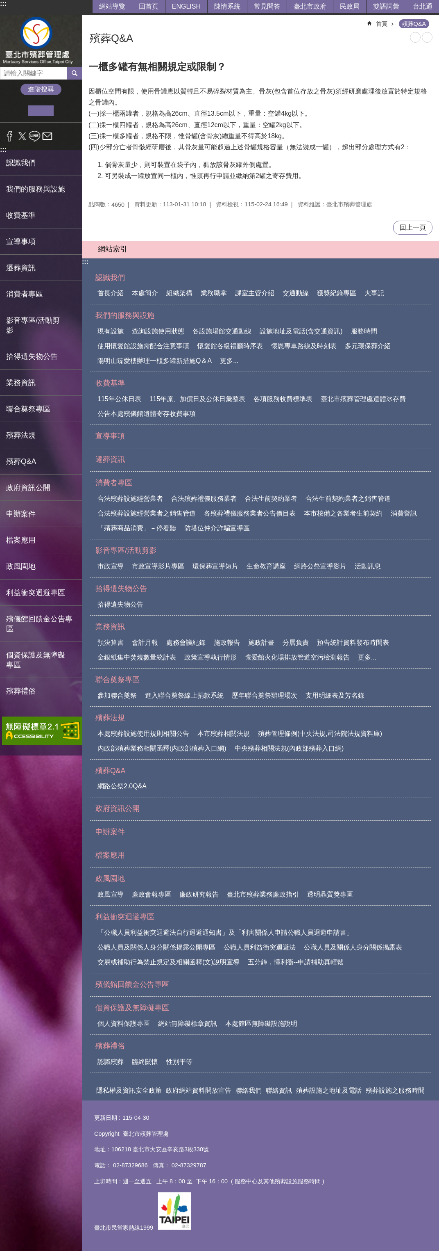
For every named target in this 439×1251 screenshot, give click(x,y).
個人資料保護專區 (123, 1023)
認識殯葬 (110, 1061)
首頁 (381, 24)
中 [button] (40, 110)
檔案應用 (21, 540)
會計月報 (145, 642)
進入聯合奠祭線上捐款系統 (184, 695)
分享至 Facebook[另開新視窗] (9, 136)
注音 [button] (427, 37)
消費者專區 (113, 483)
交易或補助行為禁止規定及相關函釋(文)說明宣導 (168, 962)
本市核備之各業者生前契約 (343, 513)
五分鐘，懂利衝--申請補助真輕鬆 (296, 962)
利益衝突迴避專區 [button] (35, 593)
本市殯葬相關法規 (223, 733)
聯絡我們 (248, 1090)
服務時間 (364, 331)
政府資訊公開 (28, 488)
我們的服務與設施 (124, 315)
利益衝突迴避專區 (124, 917)
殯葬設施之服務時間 (395, 1090)
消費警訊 (404, 513)
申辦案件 (21, 514)
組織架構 (179, 293)
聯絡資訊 (279, 1090)
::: (3, 3)
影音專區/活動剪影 (125, 550)
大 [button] (66, 110)
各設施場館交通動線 (221, 331)
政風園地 (110, 878)
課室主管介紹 (254, 293)
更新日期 (105, 1117)
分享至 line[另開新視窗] (34, 136)
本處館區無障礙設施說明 (261, 1023)
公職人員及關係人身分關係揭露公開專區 (156, 947)
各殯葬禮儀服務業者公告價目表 (250, 513)
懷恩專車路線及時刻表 (304, 345)
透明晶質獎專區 (330, 894)
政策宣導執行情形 (210, 657)
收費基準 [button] (21, 215)
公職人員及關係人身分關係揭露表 (353, 947)
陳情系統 (227, 6)
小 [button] (15, 110)
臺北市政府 (310, 6)
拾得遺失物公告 (121, 588)
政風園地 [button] (21, 566)
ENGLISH (186, 6)
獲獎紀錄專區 (336, 293)
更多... (229, 360)
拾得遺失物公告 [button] (32, 356)
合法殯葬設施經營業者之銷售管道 (146, 513)
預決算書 (110, 642)
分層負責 (296, 642)
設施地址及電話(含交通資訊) (301, 331)
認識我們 (110, 278)
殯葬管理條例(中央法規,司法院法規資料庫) (320, 733)
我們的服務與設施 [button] (35, 189)
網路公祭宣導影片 (320, 566)
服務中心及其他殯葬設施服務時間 (278, 1181)
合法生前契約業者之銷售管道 (348, 498)
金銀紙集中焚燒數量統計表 (136, 657)
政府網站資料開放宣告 (198, 1090)
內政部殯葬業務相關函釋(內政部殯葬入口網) (161, 748)
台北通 (422, 6)
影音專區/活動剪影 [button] (33, 325)
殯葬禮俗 (110, 1046)
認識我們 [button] (21, 163)
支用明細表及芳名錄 (334, 695)
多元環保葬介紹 (368, 345)
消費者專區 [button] (24, 294)
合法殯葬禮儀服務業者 (204, 498)
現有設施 (110, 331)
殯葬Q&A (414, 24)
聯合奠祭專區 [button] (28, 409)
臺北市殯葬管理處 (41, 41)
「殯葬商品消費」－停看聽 (136, 528)
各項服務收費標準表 (282, 398)
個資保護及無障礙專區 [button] (35, 660)
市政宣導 (110, 566)
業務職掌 (214, 293)
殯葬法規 (110, 718)
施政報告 (227, 642)
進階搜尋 (41, 89)
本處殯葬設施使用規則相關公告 (143, 733)
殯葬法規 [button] (21, 435)
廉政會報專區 (151, 894)
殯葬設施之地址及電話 (329, 1090)
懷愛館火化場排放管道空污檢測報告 (297, 657)
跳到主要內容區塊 (4, 4)
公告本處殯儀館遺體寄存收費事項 (146, 413)
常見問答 (267, 6)
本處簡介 (145, 293)
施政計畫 (261, 642)
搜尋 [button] (74, 73)
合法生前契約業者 (271, 498)
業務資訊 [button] (21, 383)
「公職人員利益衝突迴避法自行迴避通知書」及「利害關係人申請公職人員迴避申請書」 (225, 932)
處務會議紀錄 (186, 642)
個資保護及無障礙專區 (132, 1008)
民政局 (350, 6)
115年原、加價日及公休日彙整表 (197, 398)
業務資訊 (110, 627)
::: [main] (94, 20)
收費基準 (110, 383)
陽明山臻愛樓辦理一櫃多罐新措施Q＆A (154, 360)
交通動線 (296, 293)
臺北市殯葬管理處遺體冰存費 (363, 398)
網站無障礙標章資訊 (187, 1023)
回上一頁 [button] (413, 227)
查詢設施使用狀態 (158, 331)
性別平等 (179, 1061)
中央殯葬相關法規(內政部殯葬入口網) (289, 748)
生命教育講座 (266, 566)
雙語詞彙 (386, 6)
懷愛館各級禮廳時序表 (230, 345)
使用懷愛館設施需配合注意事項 (143, 345)
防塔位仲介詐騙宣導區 (217, 528)
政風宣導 (110, 894)
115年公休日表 (119, 398)
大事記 (374, 293)
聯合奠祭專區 (117, 680)
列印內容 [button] (415, 37)
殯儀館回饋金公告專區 (39, 624)
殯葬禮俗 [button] (21, 691)
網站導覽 (112, 6)
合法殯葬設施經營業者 (130, 498)
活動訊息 (368, 566)
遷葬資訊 (21, 268)
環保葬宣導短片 (215, 566)
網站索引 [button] (112, 249)
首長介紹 (110, 293)
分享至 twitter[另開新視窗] (22, 136)
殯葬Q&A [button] (21, 461)
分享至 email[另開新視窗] (47, 136)
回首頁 (148, 6)
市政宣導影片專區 (158, 566)
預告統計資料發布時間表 (353, 642)
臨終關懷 (145, 1061)
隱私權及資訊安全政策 (129, 1090)
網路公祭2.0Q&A (122, 786)
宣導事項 (21, 241)
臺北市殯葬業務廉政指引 (263, 894)
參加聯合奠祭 (117, 695)
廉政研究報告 (199, 894)
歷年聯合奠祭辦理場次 (264, 695)
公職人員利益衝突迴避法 (260, 947)
